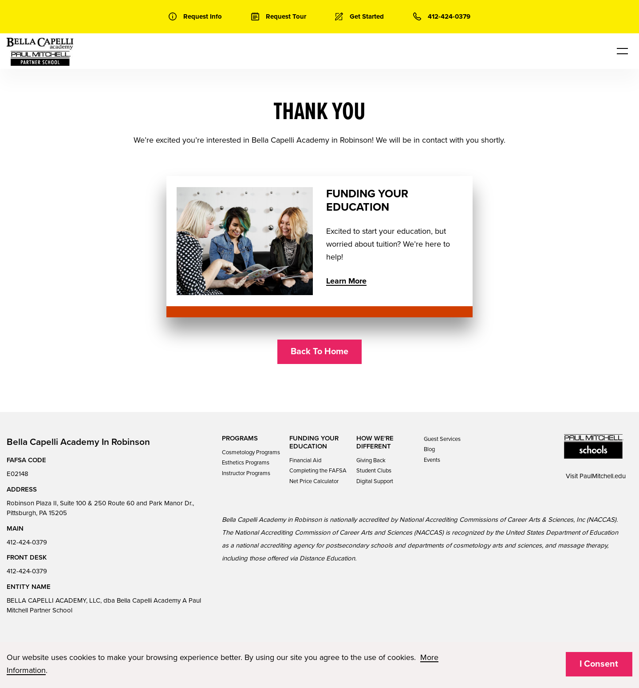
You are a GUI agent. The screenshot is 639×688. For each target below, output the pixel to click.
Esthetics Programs (245, 462)
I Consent (599, 664)
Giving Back (371, 460)
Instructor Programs (246, 473)
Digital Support (374, 481)
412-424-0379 (27, 542)
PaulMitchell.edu (603, 476)
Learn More (346, 281)
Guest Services (442, 439)
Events (432, 460)
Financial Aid (305, 460)
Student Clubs (373, 470)
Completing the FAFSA (318, 470)
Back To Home (319, 351)
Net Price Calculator (314, 481)
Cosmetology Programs (251, 452)
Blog (429, 449)
